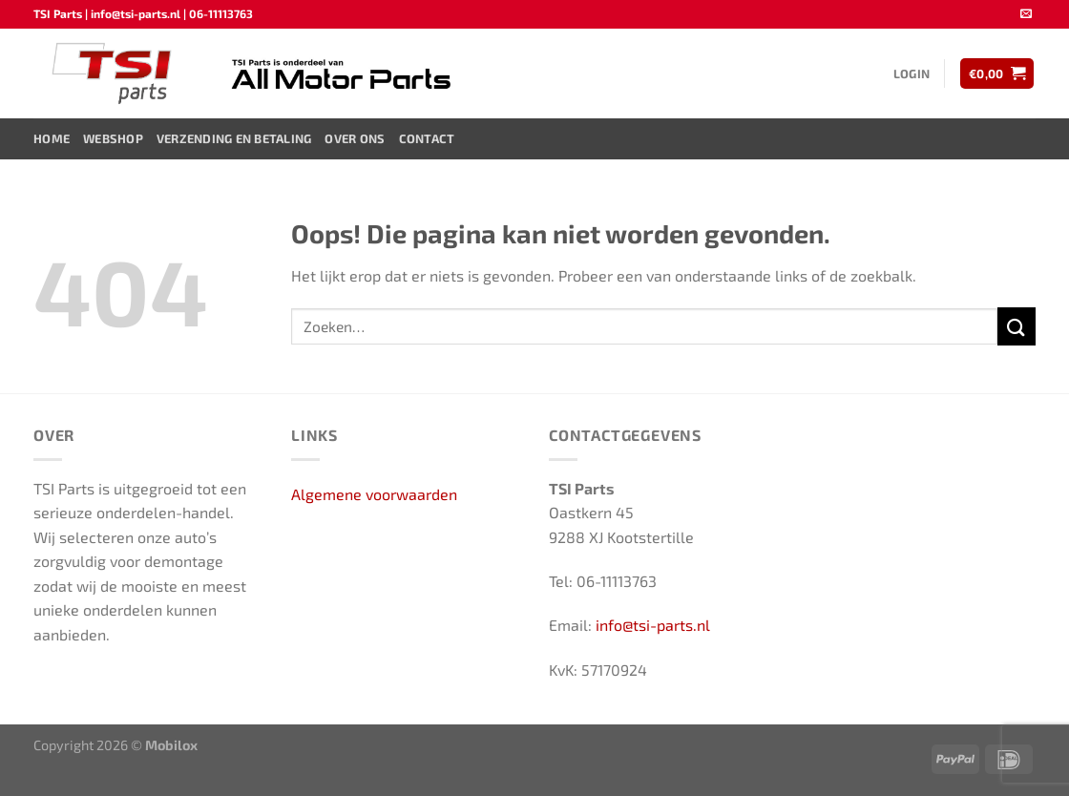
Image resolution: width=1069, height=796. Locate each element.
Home (51, 138)
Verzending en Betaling (234, 138)
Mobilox (171, 745)
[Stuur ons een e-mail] (1026, 14)
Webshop (113, 138)
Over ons (355, 138)
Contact (427, 138)
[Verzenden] (1016, 326)
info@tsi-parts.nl (653, 625)
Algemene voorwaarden (374, 494)
